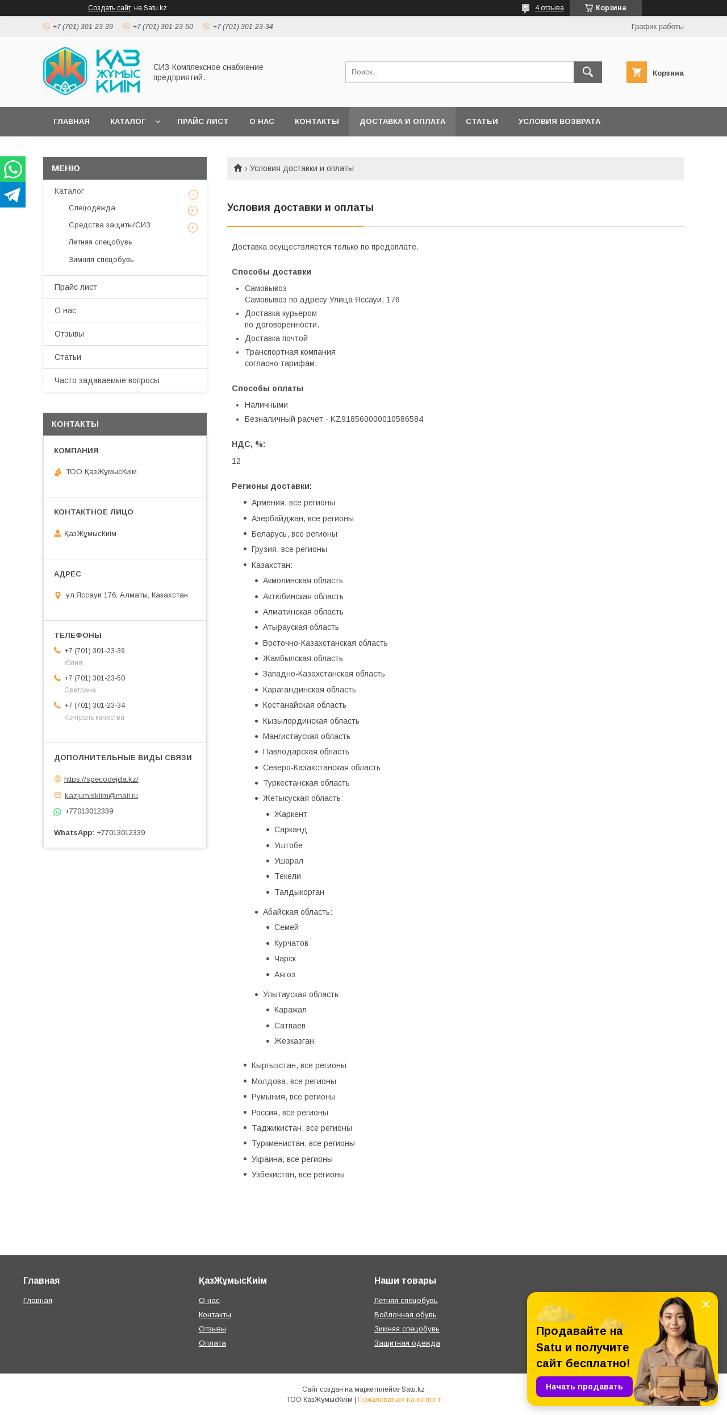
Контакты (317, 121)
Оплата (212, 1343)
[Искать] (588, 72)
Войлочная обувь (405, 1314)
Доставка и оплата (402, 121)
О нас (261, 121)
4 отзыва (549, 8)
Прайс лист (203, 121)
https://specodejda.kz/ (101, 779)
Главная (71, 121)
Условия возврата (559, 121)
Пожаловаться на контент (399, 1400)
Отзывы (69, 333)
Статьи (482, 121)
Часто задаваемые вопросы (107, 380)
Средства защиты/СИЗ (110, 225)
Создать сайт (109, 8)
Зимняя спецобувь (101, 259)
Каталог (127, 121)
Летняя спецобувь (100, 242)
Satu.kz (413, 1389)
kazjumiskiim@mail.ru (101, 795)
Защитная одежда (407, 1343)
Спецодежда (92, 208)
